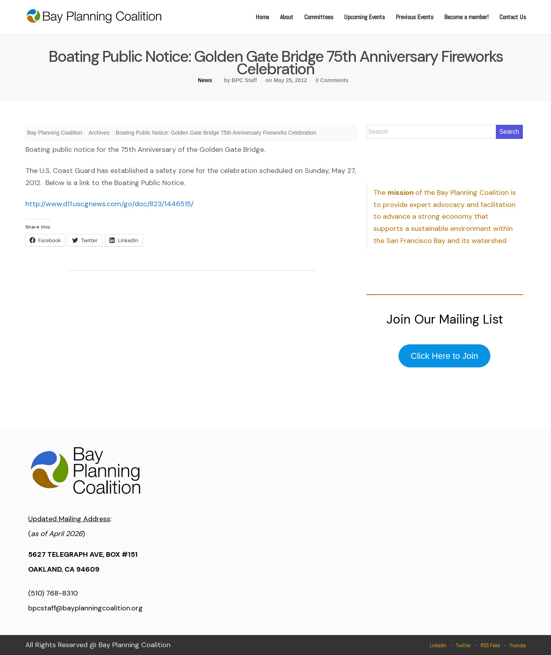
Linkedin (438, 645)
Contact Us (512, 17)
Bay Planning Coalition (55, 133)
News (205, 80)
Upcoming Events (364, 17)
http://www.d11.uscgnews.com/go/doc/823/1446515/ (109, 204)
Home (262, 17)
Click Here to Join (444, 356)
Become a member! (466, 17)
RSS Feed (490, 645)
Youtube (518, 645)
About (286, 17)
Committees (318, 17)
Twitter (463, 645)
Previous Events (414, 17)
